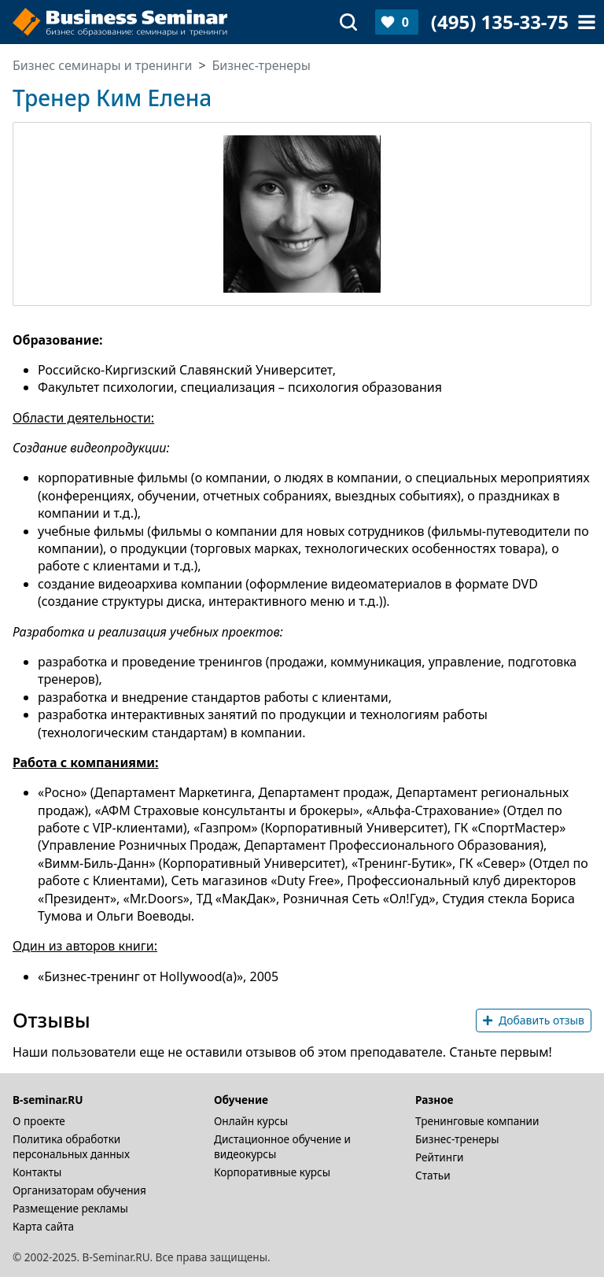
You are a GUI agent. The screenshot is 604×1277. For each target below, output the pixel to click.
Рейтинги (439, 1157)
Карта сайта (43, 1226)
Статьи (433, 1175)
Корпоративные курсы (272, 1171)
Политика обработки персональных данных (71, 1146)
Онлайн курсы (251, 1120)
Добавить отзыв (533, 1020)
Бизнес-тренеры (457, 1138)
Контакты (37, 1171)
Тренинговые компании (477, 1120)
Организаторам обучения (79, 1190)
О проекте (39, 1120)
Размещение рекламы (70, 1208)
